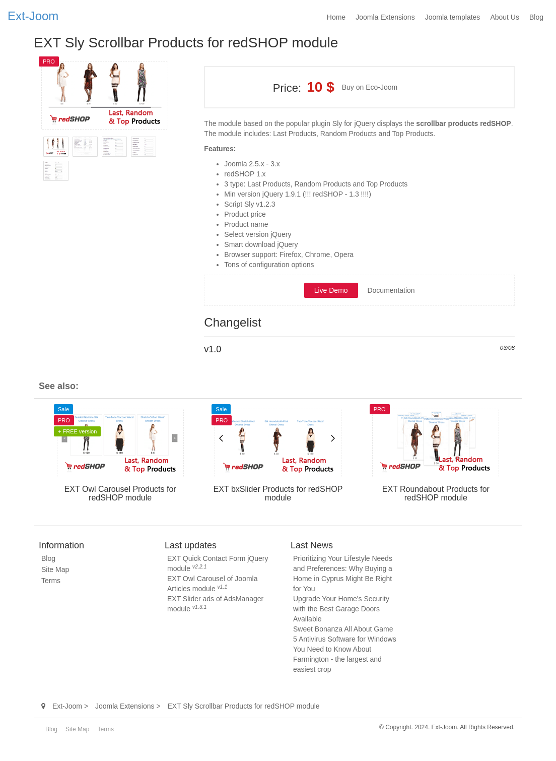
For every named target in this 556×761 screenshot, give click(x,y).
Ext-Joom (33, 15)
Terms (50, 581)
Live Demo (331, 290)
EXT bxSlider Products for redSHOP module (278, 493)
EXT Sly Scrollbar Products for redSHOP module (186, 42)
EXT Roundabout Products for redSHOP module (436, 493)
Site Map (55, 569)
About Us (504, 17)
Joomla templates (452, 17)
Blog (536, 17)
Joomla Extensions (385, 17)
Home (336, 17)
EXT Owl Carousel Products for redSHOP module (120, 493)
